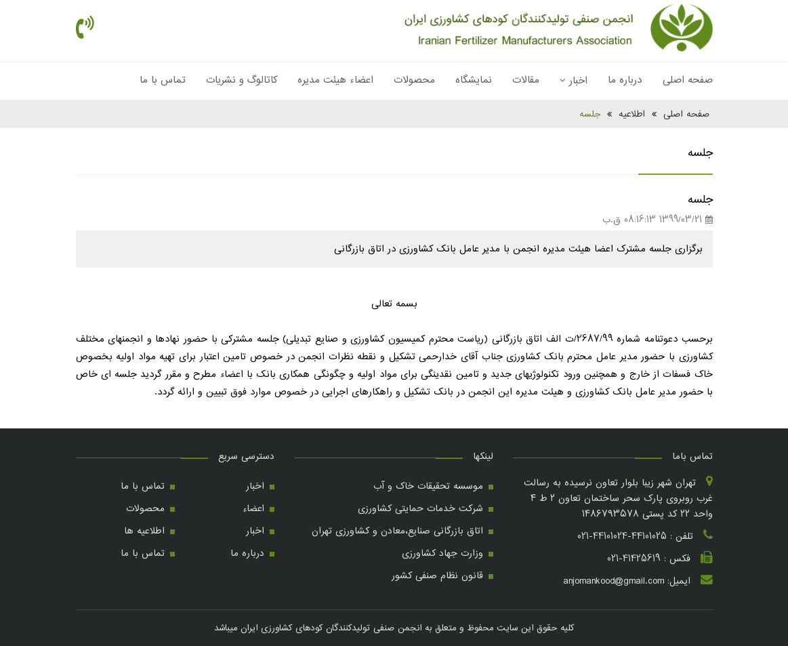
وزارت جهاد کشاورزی (442, 553)
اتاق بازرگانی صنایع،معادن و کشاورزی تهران (397, 531)
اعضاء (253, 508)
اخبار (573, 80)
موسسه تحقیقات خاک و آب (428, 486)
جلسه (589, 113)
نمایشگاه (473, 80)
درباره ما (625, 80)
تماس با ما (163, 80)
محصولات (414, 80)
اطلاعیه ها (144, 531)
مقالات (525, 80)
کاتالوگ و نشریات (241, 80)
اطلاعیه (632, 113)
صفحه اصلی (688, 80)
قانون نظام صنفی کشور (437, 575)
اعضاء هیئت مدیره (335, 80)
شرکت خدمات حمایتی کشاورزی (420, 508)
